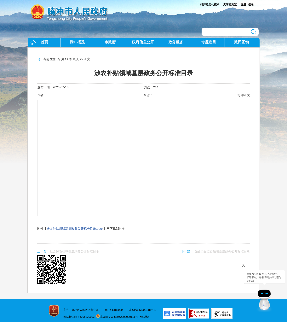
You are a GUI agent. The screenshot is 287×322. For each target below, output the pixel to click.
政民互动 (241, 42)
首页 (44, 42)
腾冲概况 (77, 42)
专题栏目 (208, 42)
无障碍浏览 (230, 4)
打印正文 (244, 95)
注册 (243, 4)
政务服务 (176, 42)
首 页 (60, 59)
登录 (251, 4)
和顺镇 (74, 59)
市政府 (110, 42)
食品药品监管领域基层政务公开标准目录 (222, 251)
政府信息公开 (143, 42)
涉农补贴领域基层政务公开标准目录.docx (75, 228)
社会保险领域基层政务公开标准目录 (74, 251)
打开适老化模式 (209, 4)
